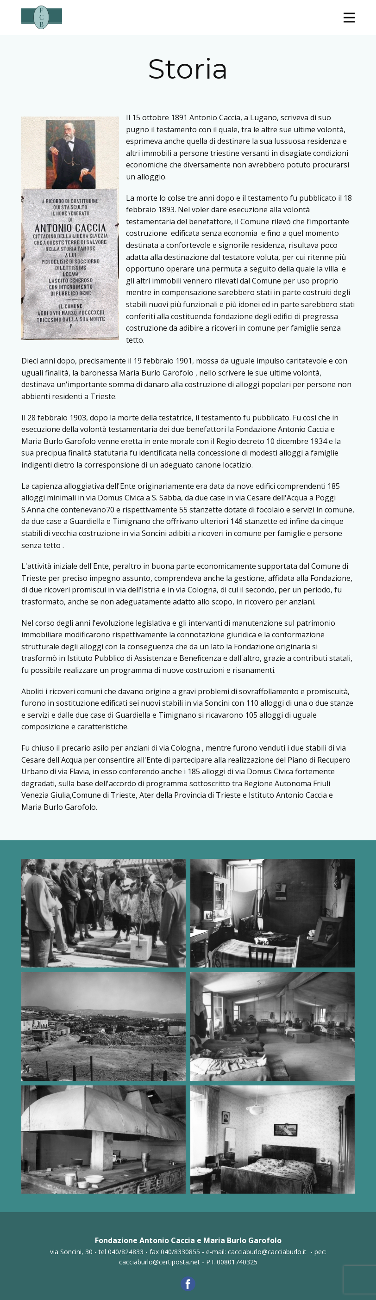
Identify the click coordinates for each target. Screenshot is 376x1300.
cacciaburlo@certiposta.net (159, 1261)
